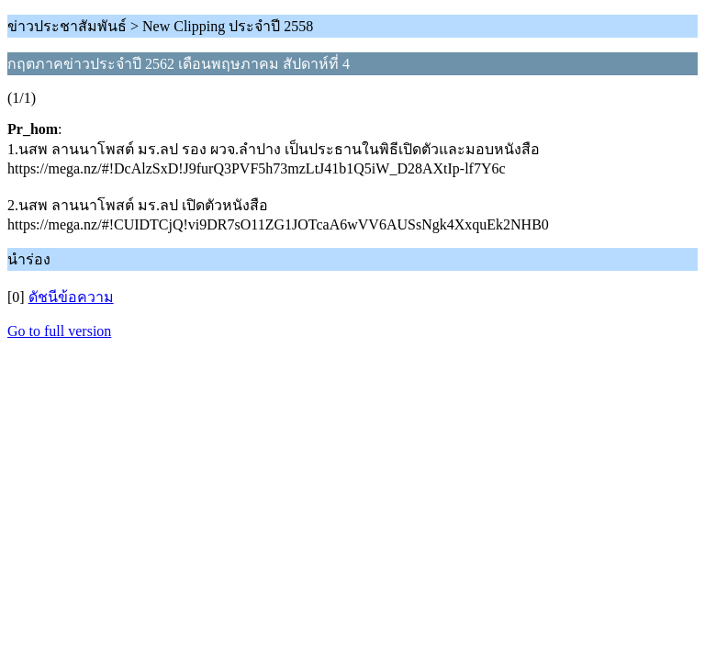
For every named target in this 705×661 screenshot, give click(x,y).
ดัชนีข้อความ (71, 297)
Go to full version (59, 331)
